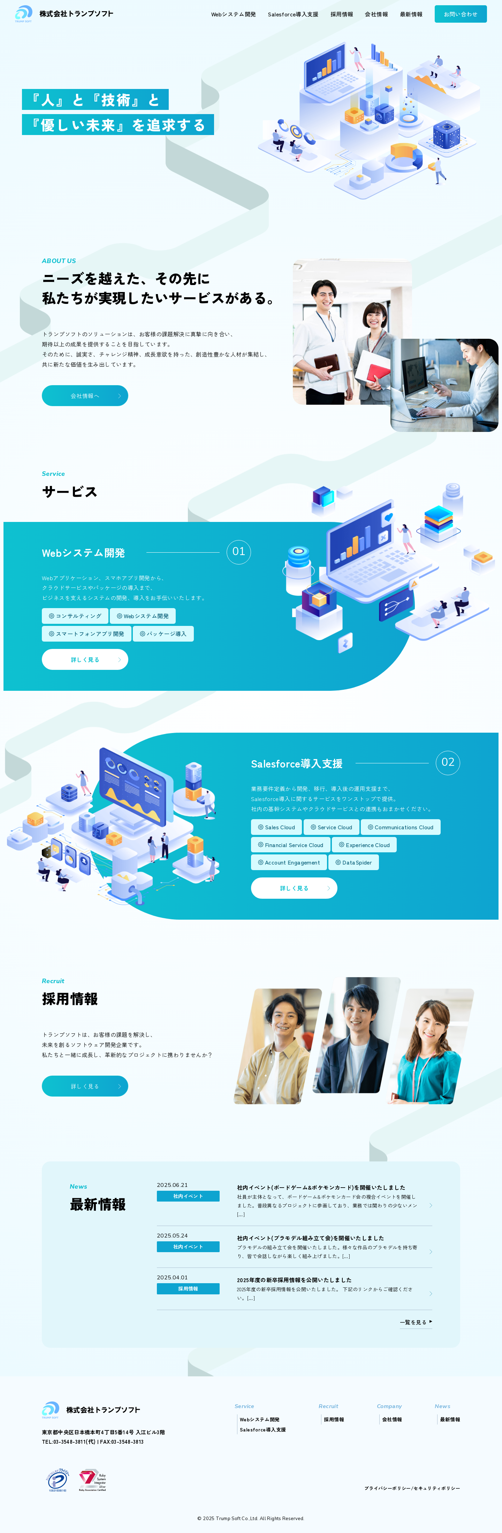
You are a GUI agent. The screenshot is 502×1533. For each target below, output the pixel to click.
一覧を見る (413, 1322)
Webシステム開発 (233, 14)
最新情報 (411, 14)
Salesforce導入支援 (293, 14)
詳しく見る (85, 659)
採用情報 (341, 14)
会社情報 (376, 14)
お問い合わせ (461, 14)
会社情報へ (85, 395)
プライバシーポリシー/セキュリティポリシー (412, 1488)
